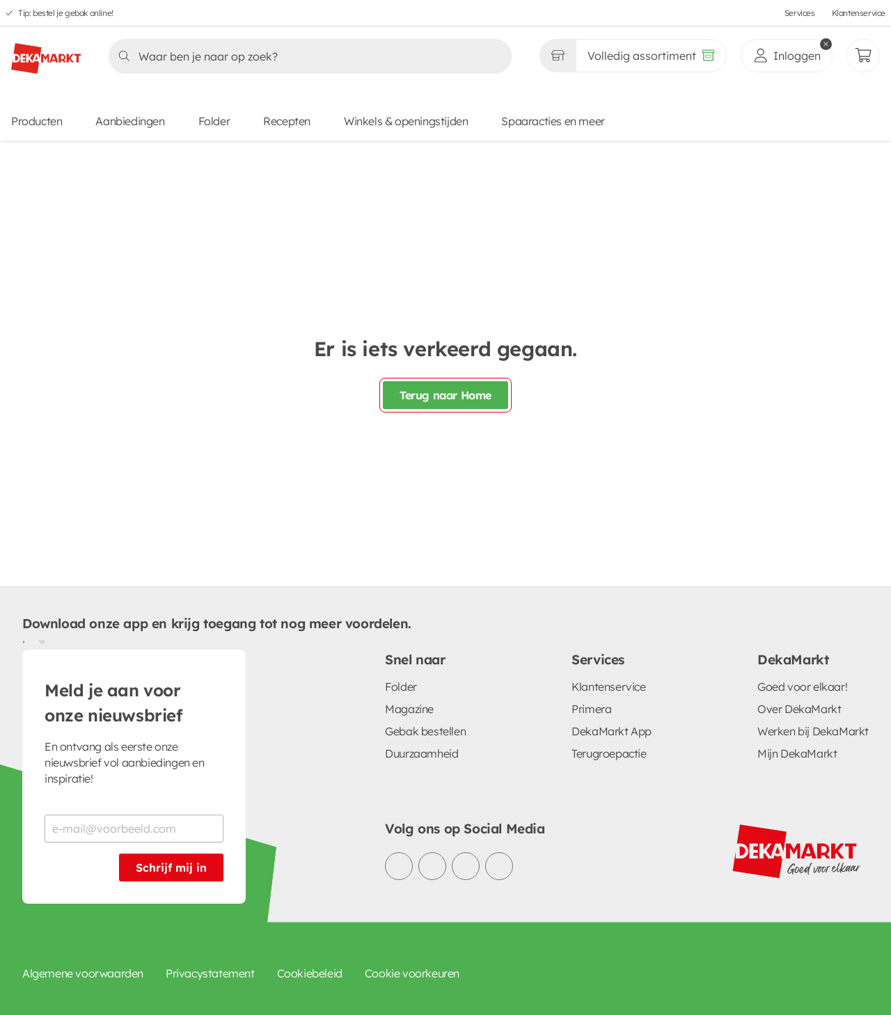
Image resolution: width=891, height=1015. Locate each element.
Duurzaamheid (421, 753)
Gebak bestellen (425, 731)
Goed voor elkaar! (802, 687)
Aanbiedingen (129, 121)
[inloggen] (787, 55)
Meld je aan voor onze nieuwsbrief (113, 703)
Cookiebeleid (309, 973)
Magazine (409, 709)
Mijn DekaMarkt (797, 753)
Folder (214, 121)
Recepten (286, 121)
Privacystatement (210, 973)
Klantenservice (858, 13)
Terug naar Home (445, 395)
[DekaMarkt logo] (46, 53)
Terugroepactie (608, 753)
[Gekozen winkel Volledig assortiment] (557, 55)
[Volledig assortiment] (651, 55)
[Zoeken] (306, 56)
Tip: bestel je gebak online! (65, 13)
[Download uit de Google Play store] (27, 641)
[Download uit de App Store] (39, 641)
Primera (591, 709)
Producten (36, 121)
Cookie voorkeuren (412, 973)
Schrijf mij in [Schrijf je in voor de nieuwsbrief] (171, 867)
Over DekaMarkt (799, 709)
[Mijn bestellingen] (863, 55)
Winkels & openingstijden (406, 121)
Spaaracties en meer (552, 121)
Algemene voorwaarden (82, 973)
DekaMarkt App (611, 731)
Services (799, 13)
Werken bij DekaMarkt (813, 731)
